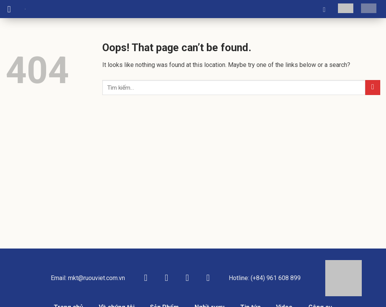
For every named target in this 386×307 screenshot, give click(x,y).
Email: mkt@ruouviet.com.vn (88, 278)
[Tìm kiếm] (326, 9)
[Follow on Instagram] (166, 278)
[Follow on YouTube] (208, 278)
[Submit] (372, 87)
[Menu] (12, 9)
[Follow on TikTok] (187, 278)
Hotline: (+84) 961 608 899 (265, 278)
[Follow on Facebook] (145, 278)
